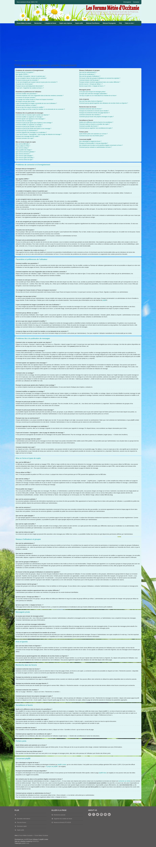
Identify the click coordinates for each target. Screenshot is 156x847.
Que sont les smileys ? (22, 148)
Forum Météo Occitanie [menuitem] (24, 23)
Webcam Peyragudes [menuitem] (109, 23)
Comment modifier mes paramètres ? (26, 93)
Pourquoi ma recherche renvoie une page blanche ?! (94, 112)
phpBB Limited (62, 764)
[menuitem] (92, 23)
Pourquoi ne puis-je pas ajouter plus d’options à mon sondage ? (34, 122)
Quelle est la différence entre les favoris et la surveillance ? (96, 122)
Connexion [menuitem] (136, 2)
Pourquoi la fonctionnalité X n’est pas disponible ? (93, 143)
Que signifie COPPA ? (22, 74)
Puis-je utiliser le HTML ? (23, 146)
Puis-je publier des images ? (24, 150)
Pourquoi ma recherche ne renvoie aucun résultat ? (94, 111)
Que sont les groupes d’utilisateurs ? (89, 76)
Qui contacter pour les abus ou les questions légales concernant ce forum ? (101, 145)
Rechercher (38, 23)
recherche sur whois (124, 781)
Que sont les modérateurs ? (87, 74)
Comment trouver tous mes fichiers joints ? (91, 135)
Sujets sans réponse (65, 23)
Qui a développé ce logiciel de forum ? (90, 141)
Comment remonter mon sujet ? (25, 138)
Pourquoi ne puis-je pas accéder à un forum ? (29, 126)
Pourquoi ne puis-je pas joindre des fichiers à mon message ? (33, 128)
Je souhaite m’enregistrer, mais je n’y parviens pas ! (31, 76)
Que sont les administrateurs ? (88, 72)
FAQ (120, 23)
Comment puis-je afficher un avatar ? (26, 105)
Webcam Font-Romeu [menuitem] (92, 23)
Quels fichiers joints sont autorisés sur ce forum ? (93, 134)
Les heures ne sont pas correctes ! (26, 97)
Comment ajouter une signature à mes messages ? (30, 119)
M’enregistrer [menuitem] (127, 2)
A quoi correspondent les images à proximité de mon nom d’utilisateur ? (36, 103)
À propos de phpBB (51, 766)
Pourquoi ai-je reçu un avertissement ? (27, 130)
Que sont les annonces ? (23, 153)
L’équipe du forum (50, 23)
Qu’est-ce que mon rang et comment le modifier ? (30, 107)
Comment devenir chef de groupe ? (89, 80)
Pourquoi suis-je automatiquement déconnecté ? (30, 86)
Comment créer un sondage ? (24, 121)
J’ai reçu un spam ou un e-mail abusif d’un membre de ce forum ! (98, 95)
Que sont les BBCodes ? (23, 144)
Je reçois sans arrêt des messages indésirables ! (93, 93)
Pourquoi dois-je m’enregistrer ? (25, 72)
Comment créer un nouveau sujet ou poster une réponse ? (32, 115)
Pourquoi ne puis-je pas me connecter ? (27, 80)
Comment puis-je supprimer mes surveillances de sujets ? (96, 128)
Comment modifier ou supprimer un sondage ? (29, 124)
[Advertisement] (80, 42)
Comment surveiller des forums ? (88, 126)
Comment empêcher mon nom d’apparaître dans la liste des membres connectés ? (39, 95)
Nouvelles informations (23, 818)
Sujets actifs (79, 23)
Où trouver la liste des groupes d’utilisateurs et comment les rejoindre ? (99, 78)
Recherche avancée (59, 815)
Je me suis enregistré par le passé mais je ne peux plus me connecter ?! (36, 82)
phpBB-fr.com (25, 843)
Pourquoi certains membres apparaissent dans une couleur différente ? (99, 82)
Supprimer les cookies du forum (63, 818)
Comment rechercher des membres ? (90, 114)
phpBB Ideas (102, 773)
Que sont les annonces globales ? (25, 152)
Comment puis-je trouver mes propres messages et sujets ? (96, 116)
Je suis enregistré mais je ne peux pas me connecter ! (31, 78)
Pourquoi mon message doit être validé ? (27, 136)
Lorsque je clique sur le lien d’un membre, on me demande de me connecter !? (40, 109)
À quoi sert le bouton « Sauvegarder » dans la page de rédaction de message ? (38, 134)
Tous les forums (21, 822)
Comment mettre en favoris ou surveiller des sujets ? (94, 124)
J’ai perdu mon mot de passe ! (24, 84)
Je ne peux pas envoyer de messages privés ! (92, 91)
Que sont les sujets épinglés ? (24, 155)
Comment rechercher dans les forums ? (90, 109)
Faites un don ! (129, 23)
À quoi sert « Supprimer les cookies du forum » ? (30, 88)
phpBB (104, 300)
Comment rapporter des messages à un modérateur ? (31, 132)
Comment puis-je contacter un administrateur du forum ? (95, 147)
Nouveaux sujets (22, 826)
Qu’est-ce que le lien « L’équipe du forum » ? (92, 86)
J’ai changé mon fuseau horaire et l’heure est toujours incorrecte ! (34, 99)
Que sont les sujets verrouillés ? (25, 157)
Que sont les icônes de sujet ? (24, 159)
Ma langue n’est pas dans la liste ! (25, 101)
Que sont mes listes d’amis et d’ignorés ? (91, 101)
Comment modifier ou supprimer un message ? (29, 117)
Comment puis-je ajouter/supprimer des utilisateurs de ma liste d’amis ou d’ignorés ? (103, 103)
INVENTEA (35, 841)
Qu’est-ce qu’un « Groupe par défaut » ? (91, 84)
